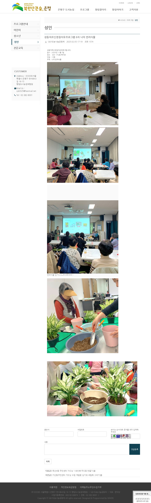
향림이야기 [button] (118, 9)
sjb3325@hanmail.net (26, 91)
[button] (82, 93)
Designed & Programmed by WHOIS (98, 498)
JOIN (138, 3)
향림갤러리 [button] (101, 9)
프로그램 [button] (85, 9)
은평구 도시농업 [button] (67, 9)
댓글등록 (134, 449)
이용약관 (53, 487)
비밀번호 (81, 430)
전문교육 (26, 47)
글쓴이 (46, 430)
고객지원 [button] (134, 9)
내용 (46, 442)
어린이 (26, 30)
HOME (121, 3)
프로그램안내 (26, 23)
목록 (48, 461)
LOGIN (130, 3)
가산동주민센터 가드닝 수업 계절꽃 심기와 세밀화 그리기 (76, 475)
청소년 (26, 35)
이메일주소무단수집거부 (90, 487)
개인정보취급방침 (68, 487)
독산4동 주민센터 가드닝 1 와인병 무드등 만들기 (73, 471)
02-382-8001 (26, 95)
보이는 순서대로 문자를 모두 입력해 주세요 (124, 431)
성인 (26, 41)
